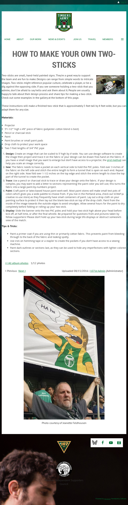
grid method (114, 160)
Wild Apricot (107, 499)
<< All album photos (16, 263)
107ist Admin (97, 271)
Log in (123, 2)
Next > (22, 271)
